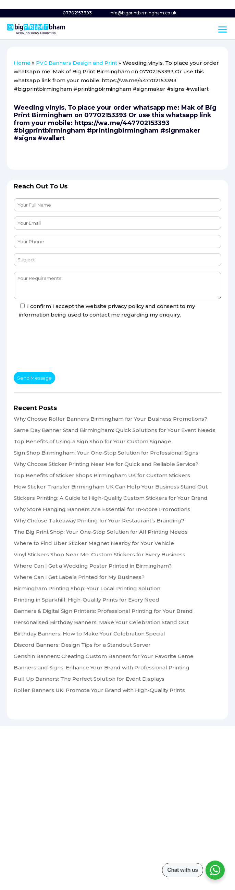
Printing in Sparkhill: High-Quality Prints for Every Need (86, 599)
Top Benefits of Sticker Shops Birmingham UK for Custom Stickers (102, 475)
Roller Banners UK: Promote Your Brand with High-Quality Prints (99, 690)
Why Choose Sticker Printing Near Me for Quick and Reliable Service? (106, 464)
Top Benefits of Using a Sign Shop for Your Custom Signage (92, 441)
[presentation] (66, 346)
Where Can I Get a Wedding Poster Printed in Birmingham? (93, 566)
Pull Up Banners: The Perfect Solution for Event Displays (89, 679)
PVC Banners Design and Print (76, 63)
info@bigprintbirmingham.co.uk (143, 12)
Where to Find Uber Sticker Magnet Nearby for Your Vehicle (94, 543)
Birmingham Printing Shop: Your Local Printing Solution (87, 588)
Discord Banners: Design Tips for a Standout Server (82, 645)
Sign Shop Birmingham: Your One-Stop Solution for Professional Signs (106, 452)
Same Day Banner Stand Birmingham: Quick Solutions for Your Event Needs (114, 430)
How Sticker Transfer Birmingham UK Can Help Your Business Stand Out (111, 486)
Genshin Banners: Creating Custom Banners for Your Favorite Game (104, 656)
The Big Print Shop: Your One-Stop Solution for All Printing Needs (101, 532)
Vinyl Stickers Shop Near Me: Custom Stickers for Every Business (99, 554)
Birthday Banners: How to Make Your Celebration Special (89, 633)
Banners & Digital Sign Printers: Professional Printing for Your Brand (103, 611)
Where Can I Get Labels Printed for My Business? (79, 577)
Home (22, 63)
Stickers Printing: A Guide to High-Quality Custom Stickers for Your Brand (111, 498)
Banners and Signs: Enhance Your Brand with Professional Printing (101, 667)
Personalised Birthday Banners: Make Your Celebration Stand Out (101, 622)
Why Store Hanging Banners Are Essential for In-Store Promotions (102, 509)
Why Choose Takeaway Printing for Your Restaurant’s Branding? (99, 520)
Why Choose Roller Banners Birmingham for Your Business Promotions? (110, 419)
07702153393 (77, 12)
